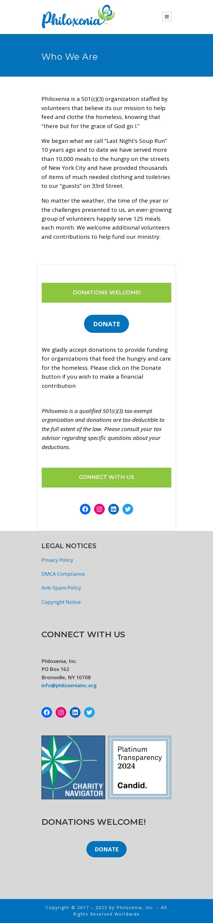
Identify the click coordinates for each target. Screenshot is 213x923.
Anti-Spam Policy (61, 587)
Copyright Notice (61, 601)
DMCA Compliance (63, 573)
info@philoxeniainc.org (69, 685)
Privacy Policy (57, 559)
